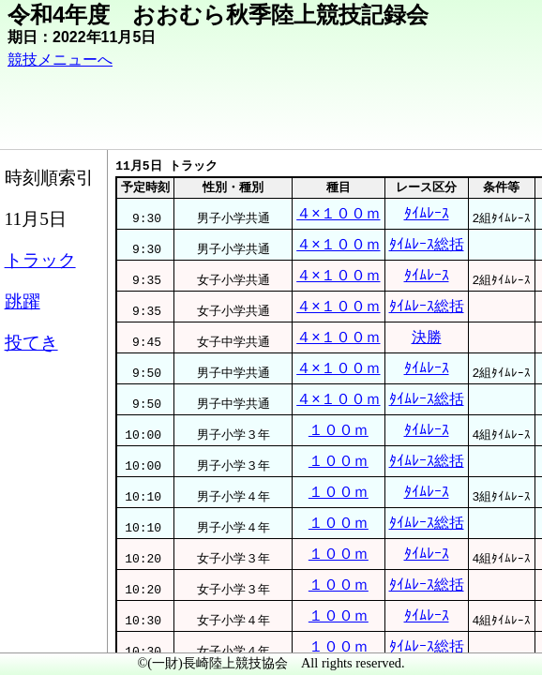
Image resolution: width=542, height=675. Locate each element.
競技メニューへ (140, 75)
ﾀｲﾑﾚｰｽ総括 (465, 276)
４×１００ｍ (337, 234)
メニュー (53, 627)
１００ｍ (338, 529)
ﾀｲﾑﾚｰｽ (465, 234)
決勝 (465, 402)
